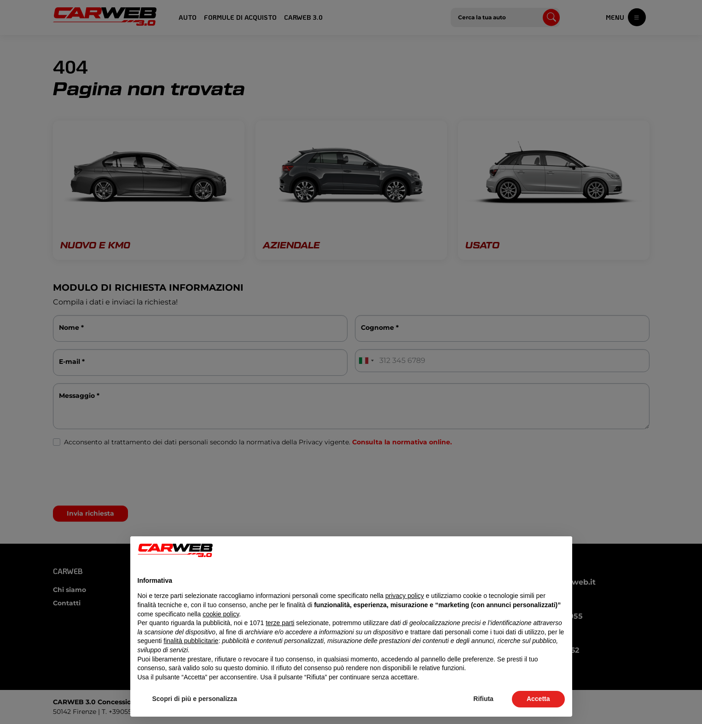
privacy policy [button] (404, 595)
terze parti (280, 622)
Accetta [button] (538, 698)
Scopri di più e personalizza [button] (194, 698)
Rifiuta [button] (483, 698)
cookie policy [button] (221, 614)
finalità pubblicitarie (190, 640)
